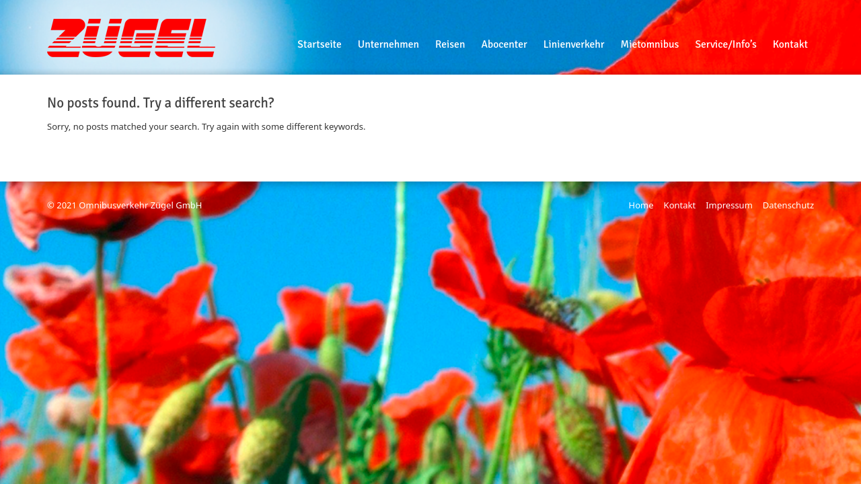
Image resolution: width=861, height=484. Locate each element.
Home (641, 205)
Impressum (729, 205)
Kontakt (680, 205)
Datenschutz (788, 205)
